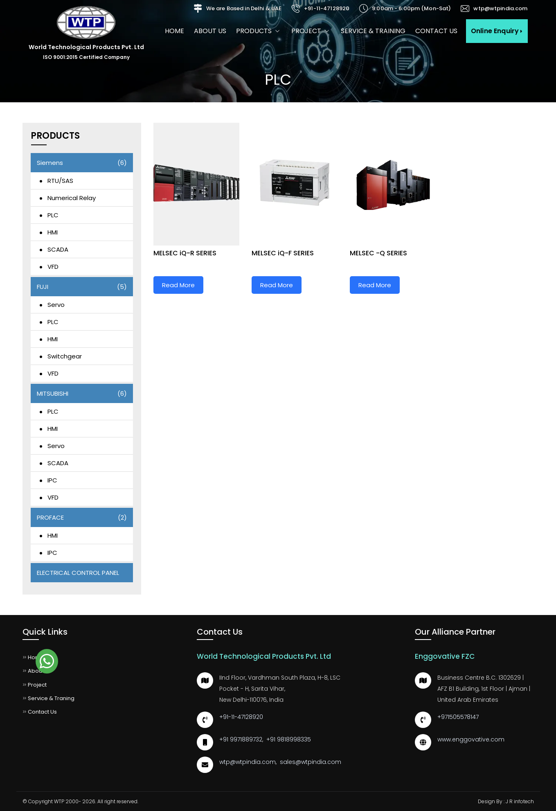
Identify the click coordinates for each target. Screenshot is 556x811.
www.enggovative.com (470, 739)
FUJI (82, 286)
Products (258, 31)
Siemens (82, 162)
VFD (53, 266)
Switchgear (64, 356)
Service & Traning (48, 698)
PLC (53, 215)
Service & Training (373, 31)
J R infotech (520, 801)
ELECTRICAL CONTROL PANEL (78, 572)
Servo (56, 304)
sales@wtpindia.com (310, 762)
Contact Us (436, 31)
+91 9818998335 (288, 739)
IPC (52, 480)
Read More (178, 285)
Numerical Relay (71, 198)
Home (174, 31)
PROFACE (82, 517)
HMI (52, 232)
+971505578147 (458, 717)
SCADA (57, 249)
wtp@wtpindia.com (500, 8)
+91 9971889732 (240, 739)
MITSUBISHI (82, 393)
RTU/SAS (60, 180)
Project (311, 31)
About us (210, 31)
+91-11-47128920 (326, 8)
